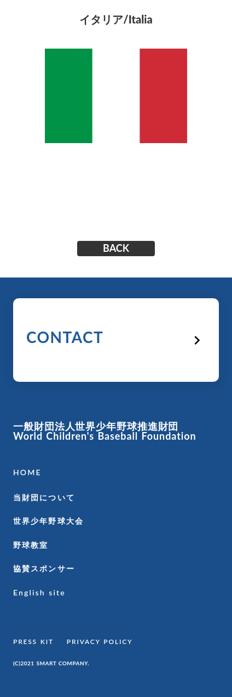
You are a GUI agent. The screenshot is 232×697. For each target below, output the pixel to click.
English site (39, 592)
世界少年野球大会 (48, 520)
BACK (116, 248)
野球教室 (30, 545)
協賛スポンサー (44, 568)
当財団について (44, 497)
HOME (27, 472)
